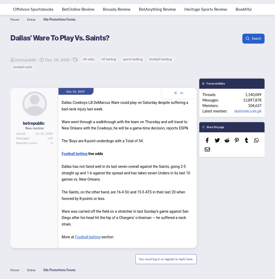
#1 (181, 93)
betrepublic (26, 60)
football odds (22, 67)
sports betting (133, 59)
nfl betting (108, 59)
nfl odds (89, 59)
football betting (160, 59)
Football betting (74, 154)
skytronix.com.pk (247, 111)
